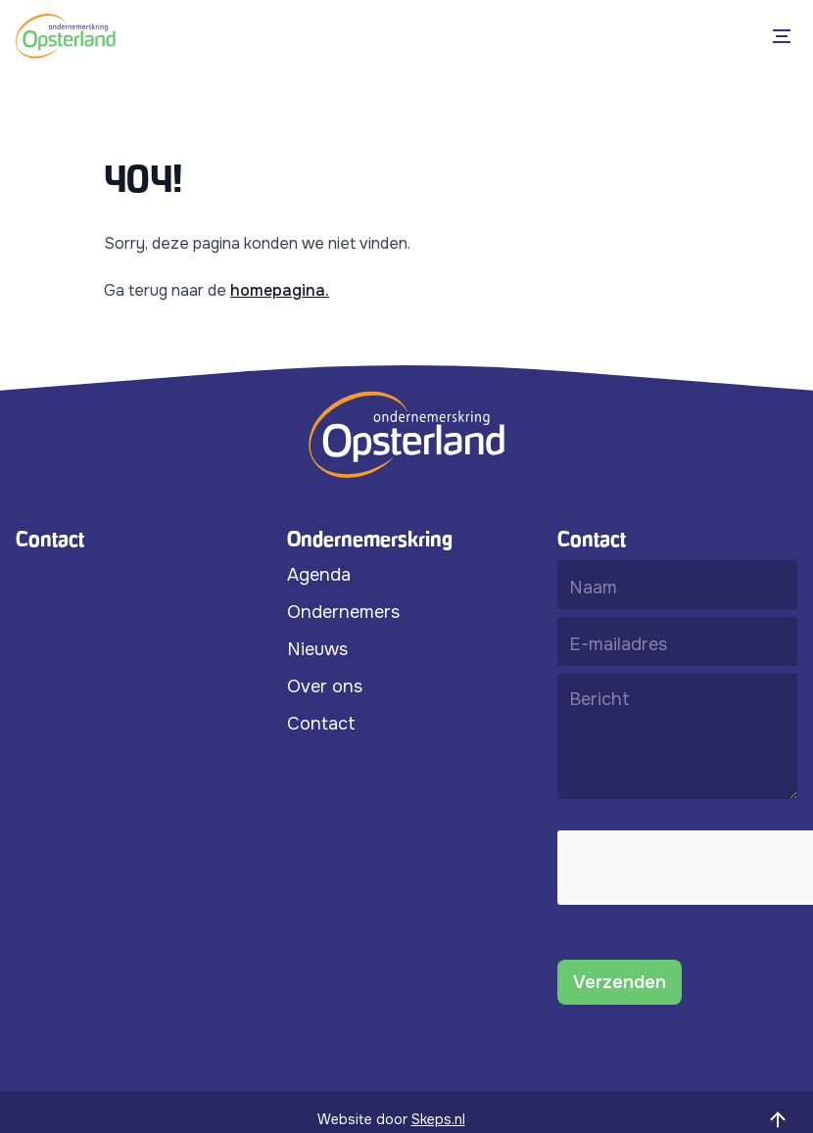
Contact (321, 723)
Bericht (599, 699)
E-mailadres (618, 643)
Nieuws (317, 649)
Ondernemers (343, 612)
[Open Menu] (785, 36)
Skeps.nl (438, 1119)
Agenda (319, 575)
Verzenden (619, 982)
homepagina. (279, 290)
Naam (593, 586)
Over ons (324, 686)
